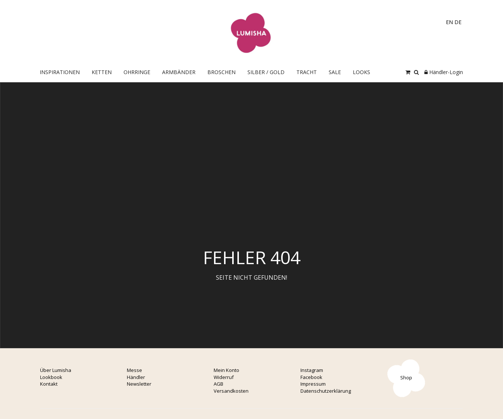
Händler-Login (443, 72)
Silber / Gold (266, 72)
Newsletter (139, 383)
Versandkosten (231, 391)
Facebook (311, 377)
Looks (361, 72)
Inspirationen (60, 72)
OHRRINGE (137, 72)
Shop (406, 377)
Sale (335, 72)
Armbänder (178, 72)
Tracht (306, 72)
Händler (136, 377)
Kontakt (48, 383)
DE (457, 22)
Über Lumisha (55, 370)
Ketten (102, 72)
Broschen (221, 72)
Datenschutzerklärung (325, 391)
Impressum (313, 383)
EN (449, 22)
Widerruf (224, 377)
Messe (134, 370)
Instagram (311, 370)
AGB (218, 383)
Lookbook (51, 377)
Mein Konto (226, 370)
